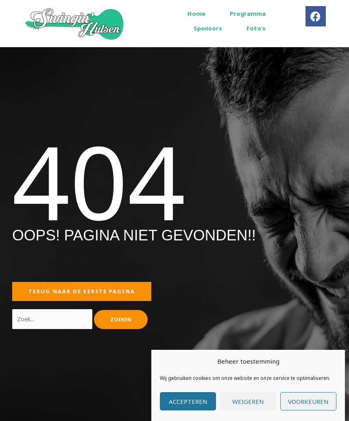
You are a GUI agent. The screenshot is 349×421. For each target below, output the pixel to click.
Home (196, 13)
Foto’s (256, 28)
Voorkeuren (308, 407)
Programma (248, 13)
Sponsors (208, 28)
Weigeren (248, 407)
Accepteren (188, 407)
